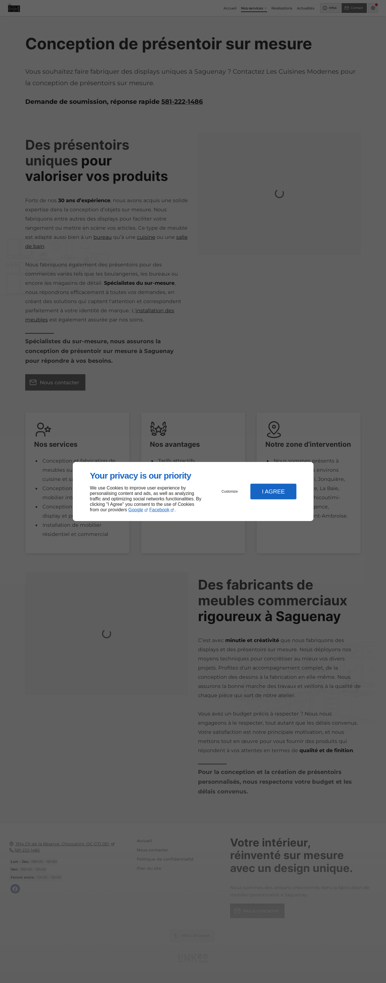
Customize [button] (230, 491)
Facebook (159, 509)
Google (135, 509)
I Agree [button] (273, 491)
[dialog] (193, 491)
